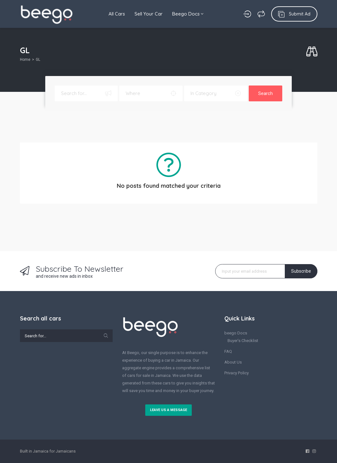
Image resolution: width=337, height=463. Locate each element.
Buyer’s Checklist (243, 340)
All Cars (117, 14)
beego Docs (235, 333)
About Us (233, 362)
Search (265, 93)
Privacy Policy (236, 373)
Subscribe (301, 271)
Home (25, 59)
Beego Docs (187, 14)
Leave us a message (168, 410)
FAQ (228, 351)
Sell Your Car (148, 14)
